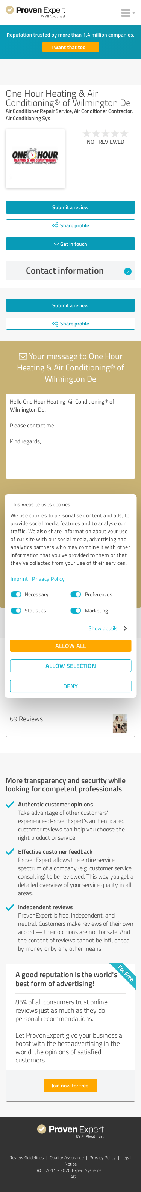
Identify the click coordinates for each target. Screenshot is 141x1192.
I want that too (69, 47)
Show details (103, 628)
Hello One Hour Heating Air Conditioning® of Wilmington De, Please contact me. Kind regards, (70, 436)
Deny (70, 686)
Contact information (79, 270)
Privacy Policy (48, 578)
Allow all (70, 645)
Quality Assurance (67, 1157)
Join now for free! (71, 1085)
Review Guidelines (26, 1157)
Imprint (19, 578)
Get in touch (70, 243)
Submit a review (70, 207)
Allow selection (70, 665)
